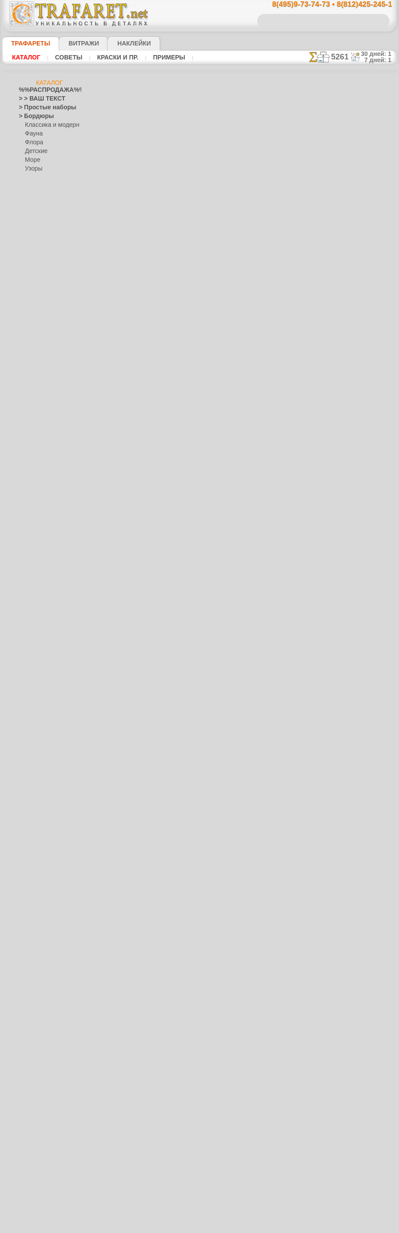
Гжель (32, 728)
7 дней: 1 (381, 60)
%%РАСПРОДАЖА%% (47, 90)
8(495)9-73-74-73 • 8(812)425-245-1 (323, 4)
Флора (33, 142)
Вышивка (37, 720)
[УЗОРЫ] (36, 1087)
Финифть (36, 781)
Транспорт (32, 973)
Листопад (31, 676)
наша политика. (244, 1226)
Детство (29, 396)
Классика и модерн (49, 125)
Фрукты (28, 1017)
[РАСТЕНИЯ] (40, 1069)
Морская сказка (45, 501)
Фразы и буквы (38, 1008)
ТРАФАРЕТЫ (26, 43)
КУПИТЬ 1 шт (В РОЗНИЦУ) (165, 220)
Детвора (35, 457)
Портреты (31, 851)
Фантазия (31, 991)
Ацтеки (27, 300)
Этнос (32, 177)
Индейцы (36, 405)
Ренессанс (31, 912)
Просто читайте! (353, 462)
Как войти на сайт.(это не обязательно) (49, 1170)
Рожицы (29, 921)
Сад (23, 938)
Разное (33, 186)
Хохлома (36, 790)
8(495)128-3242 (209, 572)
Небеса (28, 825)
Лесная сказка (42, 492)
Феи (24, 999)
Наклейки (119, 43)
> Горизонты (34, 221)
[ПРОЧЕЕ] (37, 1104)
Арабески (30, 282)
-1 (166, 466)
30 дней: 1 (379, 54)
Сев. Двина (39, 772)
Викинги (29, 335)
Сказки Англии (43, 431)
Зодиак (28, 588)
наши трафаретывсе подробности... (353, 500)
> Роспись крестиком (44, 239)
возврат (220, 648)
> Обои (27, 195)
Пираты (35, 440)
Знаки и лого (35, 580)
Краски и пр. (115, 57)
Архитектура (34, 291)
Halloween (37, 868)
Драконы (30, 545)
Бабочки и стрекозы (43, 317)
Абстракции (34, 256)
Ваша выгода (138, 202)
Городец (35, 737)
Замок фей (38, 484)
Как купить (195, 202)
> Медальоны (35, 212)
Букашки (29, 326)
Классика (30, 623)
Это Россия (38, 807)
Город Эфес (33, 370)
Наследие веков (39, 816)
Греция (27, 379)
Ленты (27, 667)
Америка (30, 265)
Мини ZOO (38, 475)
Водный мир (34, 344)
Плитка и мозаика (41, 842)
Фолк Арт (37, 798)
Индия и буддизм (40, 597)
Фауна (33, 134)
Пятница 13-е (35, 903)
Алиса (32, 466)
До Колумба (34, 536)
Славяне (29, 956)
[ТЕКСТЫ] (37, 1078)
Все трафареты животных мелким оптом (198, 485)
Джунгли (30, 518)
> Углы (27, 204)
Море (32, 160)
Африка (28, 309)
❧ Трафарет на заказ (45, 1122)
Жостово (36, 746)
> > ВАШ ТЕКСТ (37, 99)
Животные (32, 562)
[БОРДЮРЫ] (41, 1043)
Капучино (31, 606)
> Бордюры (32, 116)
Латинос (29, 658)
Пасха (32, 886)
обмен (242, 648)
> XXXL (27, 247)
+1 (232, 466)
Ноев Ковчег (40, 422)
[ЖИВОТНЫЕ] (43, 1061)
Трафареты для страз (45, 1113)
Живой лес (38, 414)
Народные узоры (40, 711)
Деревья (29, 387)
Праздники (32, 860)
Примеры (166, 57)
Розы (25, 929)
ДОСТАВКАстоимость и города (353, 385)
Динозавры (33, 527)
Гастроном (32, 361)
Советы (67, 57)
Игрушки (36, 449)
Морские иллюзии (41, 693)
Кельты (28, 615)
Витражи (73, 43)
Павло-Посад (42, 755)
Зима (25, 571)
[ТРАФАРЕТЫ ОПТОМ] (47, 1034)
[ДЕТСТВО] (38, 1052)
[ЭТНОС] (36, 1096)
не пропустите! (352, 534)
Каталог (26, 57)
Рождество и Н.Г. (46, 877)
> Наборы (30, 230)
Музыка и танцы (39, 702)
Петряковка (39, 763)
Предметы (32, 895)
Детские (35, 151)
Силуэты (29, 947)
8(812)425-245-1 (261, 572)
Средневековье (37, 964)
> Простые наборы (42, 107)
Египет (27, 553)
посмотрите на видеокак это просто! (353, 424)
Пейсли (28, 833)
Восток (27, 352)
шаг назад (199, 466)
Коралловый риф (40, 632)
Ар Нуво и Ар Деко (42, 274)
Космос (28, 641)
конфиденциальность (178, 648)
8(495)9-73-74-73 (156, 572)
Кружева (30, 650)
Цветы (27, 1026)
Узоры (33, 169)
